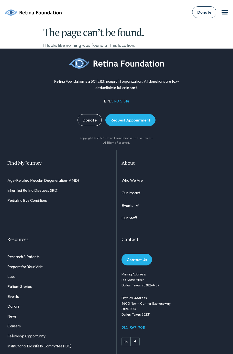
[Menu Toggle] (224, 12)
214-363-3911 (133, 328)
